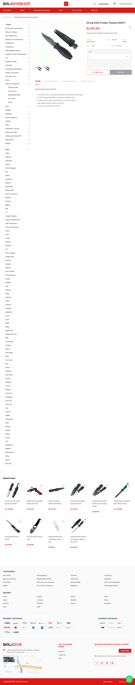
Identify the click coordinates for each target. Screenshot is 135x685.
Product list (7, 17)
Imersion (8, 305)
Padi (6, 364)
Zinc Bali (8, 463)
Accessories (7, 575)
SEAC (106, 596)
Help (60, 658)
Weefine (8, 449)
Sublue (7, 434)
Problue (7, 386)
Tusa (6, 441)
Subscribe (125, 651)
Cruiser (7, 238)
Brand (22, 10)
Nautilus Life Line (11, 334)
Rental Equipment (11, 117)
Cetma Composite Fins (12, 220)
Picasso (73, 603)
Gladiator (8, 282)
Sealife (7, 415)
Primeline (8, 382)
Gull (6, 286)
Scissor (10, 102)
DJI (6, 249)
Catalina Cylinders (11, 216)
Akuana (7, 164)
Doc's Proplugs (10, 253)
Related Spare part (88, 81)
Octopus (8, 345)
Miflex (7, 327)
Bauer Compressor (11, 194)
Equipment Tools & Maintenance (15, 54)
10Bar (7, 153)
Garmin (7, 279)
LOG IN (125, 4)
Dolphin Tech (9, 257)
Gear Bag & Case (10, 76)
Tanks (7, 125)
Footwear (74, 575)
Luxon (7, 319)
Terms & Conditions (125, 682)
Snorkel (7, 121)
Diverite (7, 242)
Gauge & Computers (12, 73)
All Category (7, 10)
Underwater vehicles (111, 585)
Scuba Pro (8, 393)
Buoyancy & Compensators (14, 39)
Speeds (7, 430)
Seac (6, 408)
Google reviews (104, 4)
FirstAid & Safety (10, 61)
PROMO (8, 110)
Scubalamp (9, 397)
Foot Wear (8, 65)
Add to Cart (99, 72)
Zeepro (7, 460)
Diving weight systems (44, 579)
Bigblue (7, 205)
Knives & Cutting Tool (12, 84)
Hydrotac (8, 297)
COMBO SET (9, 43)
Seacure (8, 412)
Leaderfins (8, 312)
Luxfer (7, 316)
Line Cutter (11, 98)
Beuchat (8, 201)
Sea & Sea (8, 401)
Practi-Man (9, 375)
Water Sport (9, 140)
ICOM (7, 301)
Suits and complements (112, 582)
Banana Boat (9, 190)
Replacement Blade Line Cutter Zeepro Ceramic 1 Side (56, 539)
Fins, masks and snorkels (45, 585)
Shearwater (9, 419)
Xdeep (7, 456)
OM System (9, 353)
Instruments (74, 579)
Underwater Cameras (12, 128)
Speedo (7, 426)
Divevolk (8, 245)
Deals (61, 10)
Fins (6, 58)
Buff (6, 209)
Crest (7, 234)
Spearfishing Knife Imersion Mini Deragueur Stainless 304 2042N (78, 539)
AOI (6, 172)
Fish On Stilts (9, 271)
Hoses (7, 80)
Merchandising (75, 582)
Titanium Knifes (13, 87)
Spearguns (107, 579)
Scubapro (40, 600)
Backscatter (9, 186)
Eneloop (8, 260)
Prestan (7, 378)
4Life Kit (8, 157)
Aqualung (8, 179)
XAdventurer (9, 452)
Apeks (7, 175)
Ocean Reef (9, 341)
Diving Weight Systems (12, 50)
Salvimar (8, 389)
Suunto (7, 437)
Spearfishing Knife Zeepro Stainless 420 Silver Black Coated (99, 503)
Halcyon (8, 290)
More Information (51, 81)
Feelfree (7, 268)
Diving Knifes (12, 91)
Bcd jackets (7, 582)
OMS (7, 356)
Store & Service (77, 10)
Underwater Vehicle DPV (13, 136)
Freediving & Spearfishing (42, 10)
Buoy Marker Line (11, 36)
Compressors (9, 47)
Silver (7, 423)
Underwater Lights (11, 132)
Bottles (5, 585)
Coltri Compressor (11, 223)
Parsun (7, 367)
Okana (7, 349)
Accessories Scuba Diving (13, 28)
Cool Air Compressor (12, 227)
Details (38, 81)
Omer (5, 607)
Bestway (8, 197)
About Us (94, 10)
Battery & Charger (11, 32)
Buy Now (121, 72)
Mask (7, 106)
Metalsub (40, 603)
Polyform (8, 371)
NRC (6, 338)
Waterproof (9, 445)
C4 (6, 212)
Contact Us (62, 655)
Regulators (8, 114)
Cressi (7, 231)
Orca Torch (9, 360)
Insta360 (8, 308)
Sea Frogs (8, 404)
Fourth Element (10, 275)
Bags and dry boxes (9, 579)
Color (90, 52)
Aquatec (8, 183)
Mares (7, 323)
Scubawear (108, 575)
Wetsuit (7, 143)
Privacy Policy (107, 682)
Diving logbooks (42, 575)
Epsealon (8, 264)
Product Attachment (69, 81)
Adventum (8, 161)
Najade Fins (9, 330)
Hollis (7, 293)
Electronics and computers (45, 582)
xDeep (73, 596)
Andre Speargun (10, 168)
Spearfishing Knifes (14, 95)
